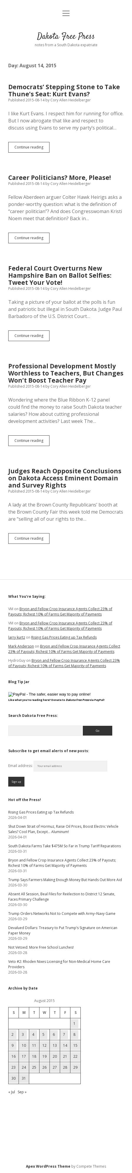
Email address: (21, 765)
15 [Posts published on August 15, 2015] (75, 1045)
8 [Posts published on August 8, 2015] (74, 1034)
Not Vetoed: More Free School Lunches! (41, 947)
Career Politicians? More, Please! (59, 177)
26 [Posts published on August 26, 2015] (44, 1067)
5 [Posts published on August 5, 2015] (43, 1034)
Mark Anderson (21, 646)
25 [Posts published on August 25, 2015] (34, 1067)
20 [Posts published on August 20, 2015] (55, 1056)
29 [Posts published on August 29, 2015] (75, 1067)
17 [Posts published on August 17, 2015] (24, 1056)
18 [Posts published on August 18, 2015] (34, 1056)
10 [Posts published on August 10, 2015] (24, 1045)
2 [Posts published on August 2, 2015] (12, 1034)
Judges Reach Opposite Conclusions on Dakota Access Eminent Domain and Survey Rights (64, 478)
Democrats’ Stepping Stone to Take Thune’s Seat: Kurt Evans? (64, 90)
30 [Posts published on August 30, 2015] (13, 1078)
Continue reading (32, 148)
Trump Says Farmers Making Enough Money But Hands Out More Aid (65, 879)
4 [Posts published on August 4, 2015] (33, 1034)
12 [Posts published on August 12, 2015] (44, 1045)
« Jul (11, 1091)
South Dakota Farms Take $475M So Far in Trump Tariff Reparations (64, 845)
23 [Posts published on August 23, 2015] (13, 1067)
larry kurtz (16, 637)
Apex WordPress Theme (48, 1166)
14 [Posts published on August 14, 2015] (65, 1045)
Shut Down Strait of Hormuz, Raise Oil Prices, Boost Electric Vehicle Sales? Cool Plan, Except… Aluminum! (63, 829)
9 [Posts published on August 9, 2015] (12, 1045)
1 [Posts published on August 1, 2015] (74, 1023)
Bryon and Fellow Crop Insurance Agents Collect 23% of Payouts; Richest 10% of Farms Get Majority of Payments (60, 611)
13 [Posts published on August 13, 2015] (55, 1045)
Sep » (22, 1091)
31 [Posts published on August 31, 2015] (24, 1078)
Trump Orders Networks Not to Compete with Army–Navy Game (62, 913)
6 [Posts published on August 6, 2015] (54, 1034)
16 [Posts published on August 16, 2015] (13, 1056)
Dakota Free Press (66, 37)
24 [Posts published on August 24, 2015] (24, 1067)
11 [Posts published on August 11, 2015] (34, 1045)
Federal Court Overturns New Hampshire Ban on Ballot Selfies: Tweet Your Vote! (59, 275)
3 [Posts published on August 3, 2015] (23, 1034)
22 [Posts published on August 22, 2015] (75, 1056)
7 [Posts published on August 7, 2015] (64, 1034)
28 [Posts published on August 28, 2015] (65, 1067)
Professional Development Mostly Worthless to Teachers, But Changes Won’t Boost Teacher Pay (65, 373)
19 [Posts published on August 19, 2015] (44, 1056)
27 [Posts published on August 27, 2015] (55, 1067)
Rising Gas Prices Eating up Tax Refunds (64, 637)
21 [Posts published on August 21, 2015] (65, 1056)
